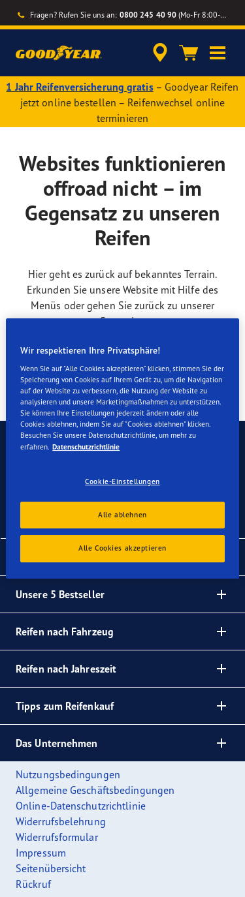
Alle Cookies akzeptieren (122, 548)
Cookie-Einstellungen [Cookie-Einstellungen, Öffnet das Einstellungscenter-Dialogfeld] (122, 481)
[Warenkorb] (189, 53)
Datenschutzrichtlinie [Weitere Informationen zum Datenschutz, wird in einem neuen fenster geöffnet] (86, 446)
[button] (217, 53)
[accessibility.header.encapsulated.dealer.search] (160, 53)
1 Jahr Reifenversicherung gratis (79, 86)
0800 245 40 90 (148, 15)
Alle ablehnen (122, 514)
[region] (122, 448)
